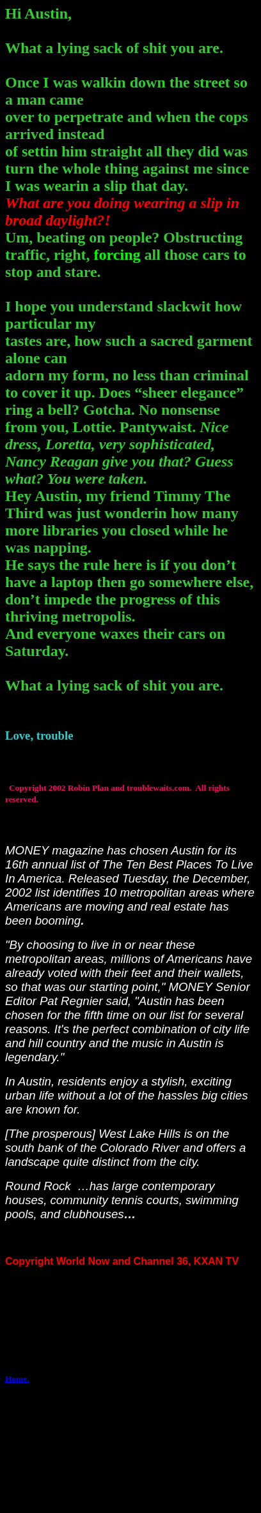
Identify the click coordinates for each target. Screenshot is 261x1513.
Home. (17, 1378)
